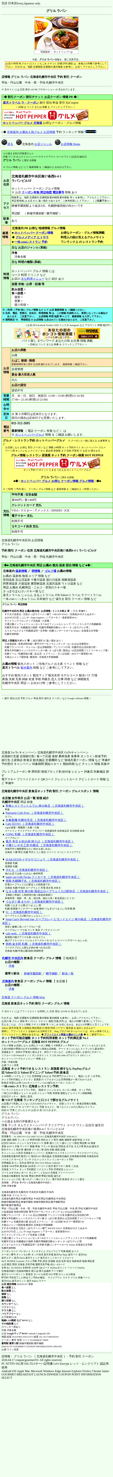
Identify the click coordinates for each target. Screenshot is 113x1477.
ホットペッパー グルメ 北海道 (22, 122)
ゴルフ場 (50, 570)
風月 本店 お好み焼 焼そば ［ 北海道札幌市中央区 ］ (40, 841)
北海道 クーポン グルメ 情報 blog (23, 997)
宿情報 (35, 570)
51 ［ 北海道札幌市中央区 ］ (24, 912)
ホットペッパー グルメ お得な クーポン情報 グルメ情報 (57, 481)
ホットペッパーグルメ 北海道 (20, 1041)
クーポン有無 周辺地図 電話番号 (43, 192)
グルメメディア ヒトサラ (32, 237)
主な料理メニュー (32, 278)
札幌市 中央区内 (12, 958)
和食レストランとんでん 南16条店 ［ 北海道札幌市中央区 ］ (45, 805)
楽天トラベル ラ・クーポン (21, 102)
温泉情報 (21, 570)
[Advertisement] (24, 723)
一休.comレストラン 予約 (30, 241)
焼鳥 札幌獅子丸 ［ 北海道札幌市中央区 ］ (33, 880)
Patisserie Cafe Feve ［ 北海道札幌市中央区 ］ (35, 812)
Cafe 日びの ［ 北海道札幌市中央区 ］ (30, 823)
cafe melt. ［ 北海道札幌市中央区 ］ (29, 933)
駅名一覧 (68, 973)
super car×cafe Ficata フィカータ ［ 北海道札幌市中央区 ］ (43, 877)
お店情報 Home (67, 144)
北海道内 (8, 981)
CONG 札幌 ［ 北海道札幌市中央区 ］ (30, 834)
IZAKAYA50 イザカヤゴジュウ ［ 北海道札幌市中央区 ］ (43, 859)
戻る (7, 144)
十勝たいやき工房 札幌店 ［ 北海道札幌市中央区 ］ (39, 845)
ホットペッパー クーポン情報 (33, 232)
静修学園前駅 (33, 973)
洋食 (11, 965)
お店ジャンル (43, 144)
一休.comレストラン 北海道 (19, 1086)
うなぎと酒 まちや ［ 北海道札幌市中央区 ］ (35, 901)
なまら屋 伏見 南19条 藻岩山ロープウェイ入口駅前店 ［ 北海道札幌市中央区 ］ (58, 891)
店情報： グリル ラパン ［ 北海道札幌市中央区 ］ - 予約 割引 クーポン (47, 1356)
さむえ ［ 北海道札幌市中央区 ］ (27, 869)
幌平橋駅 (52, 973)
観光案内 (26, 667)
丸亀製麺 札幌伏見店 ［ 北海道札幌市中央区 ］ (36, 820)
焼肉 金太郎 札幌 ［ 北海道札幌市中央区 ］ (34, 943)
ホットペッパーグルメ (29, 434)
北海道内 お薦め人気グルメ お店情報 (31, 132)
